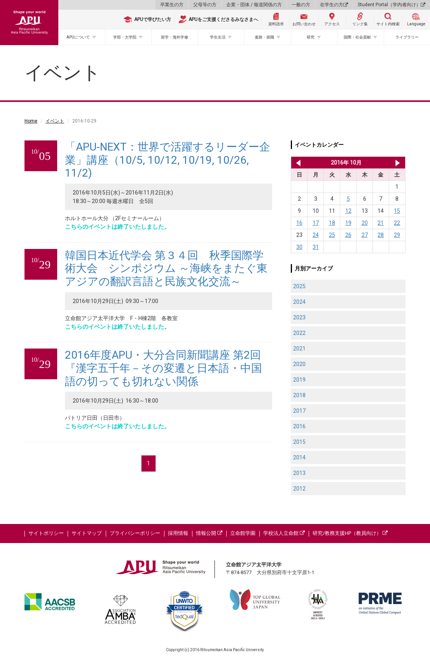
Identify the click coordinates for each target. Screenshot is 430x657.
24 (316, 235)
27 (365, 235)
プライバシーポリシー (135, 533)
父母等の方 (205, 4)
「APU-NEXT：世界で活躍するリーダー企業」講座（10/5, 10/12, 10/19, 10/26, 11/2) (167, 159)
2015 (299, 442)
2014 (299, 457)
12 (348, 211)
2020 (299, 364)
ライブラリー (407, 37)
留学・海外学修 (174, 37)
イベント (54, 121)
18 (332, 223)
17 (316, 223)
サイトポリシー (46, 533)
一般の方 (301, 4)
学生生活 (217, 37)
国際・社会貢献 (357, 37)
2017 (299, 411)
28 (381, 235)
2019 (299, 380)
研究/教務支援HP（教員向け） (350, 533)
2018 (299, 395)
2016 (299, 426)
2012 (299, 488)
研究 (311, 37)
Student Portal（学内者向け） (391, 4)
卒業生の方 (172, 4)
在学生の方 (334, 4)
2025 (299, 286)
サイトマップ (87, 533)
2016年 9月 (297, 162)
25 (332, 235)
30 (299, 247)
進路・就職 (264, 37)
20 (365, 223)
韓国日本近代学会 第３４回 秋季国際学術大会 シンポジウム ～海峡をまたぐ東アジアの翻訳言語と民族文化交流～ (166, 268)
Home (30, 121)
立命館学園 (242, 533)
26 (348, 235)
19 (348, 223)
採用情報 (178, 533)
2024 (299, 302)
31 (316, 247)
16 (299, 223)
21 (381, 223)
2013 (299, 473)
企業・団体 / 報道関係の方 (254, 4)
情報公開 (209, 533)
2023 (299, 317)
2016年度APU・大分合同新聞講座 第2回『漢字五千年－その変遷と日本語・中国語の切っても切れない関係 (163, 368)
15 (397, 211)
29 (397, 235)
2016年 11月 (397, 162)
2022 (299, 333)
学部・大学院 (124, 37)
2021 (299, 348)
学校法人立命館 (284, 533)
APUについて (78, 37)
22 (397, 223)
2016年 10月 (346, 162)
